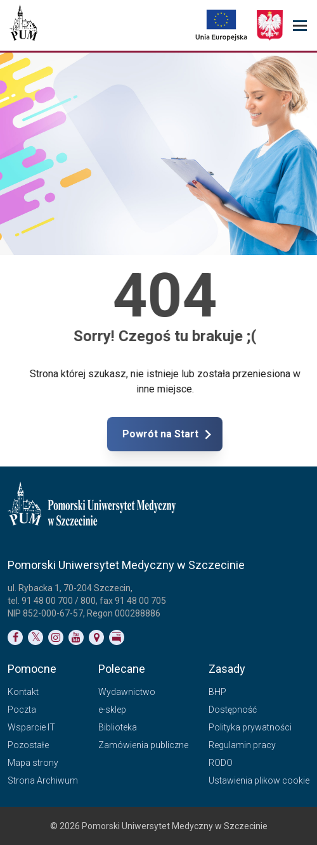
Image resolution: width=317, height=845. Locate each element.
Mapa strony (33, 763)
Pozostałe (28, 745)
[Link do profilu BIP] (116, 637)
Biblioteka (117, 727)
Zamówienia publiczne (143, 745)
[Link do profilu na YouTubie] (76, 637)
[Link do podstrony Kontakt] (96, 637)
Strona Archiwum (43, 780)
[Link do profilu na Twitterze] (35, 637)
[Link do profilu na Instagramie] (55, 637)
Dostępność (233, 709)
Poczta (22, 709)
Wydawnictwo (126, 692)
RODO (221, 763)
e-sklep (112, 709)
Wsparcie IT (31, 727)
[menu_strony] (299, 25)
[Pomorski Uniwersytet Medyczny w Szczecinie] (23, 25)
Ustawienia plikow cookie (259, 780)
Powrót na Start (207, 434)
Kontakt (23, 692)
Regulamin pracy (242, 745)
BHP (217, 692)
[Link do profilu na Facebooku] (15, 637)
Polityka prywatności (250, 727)
